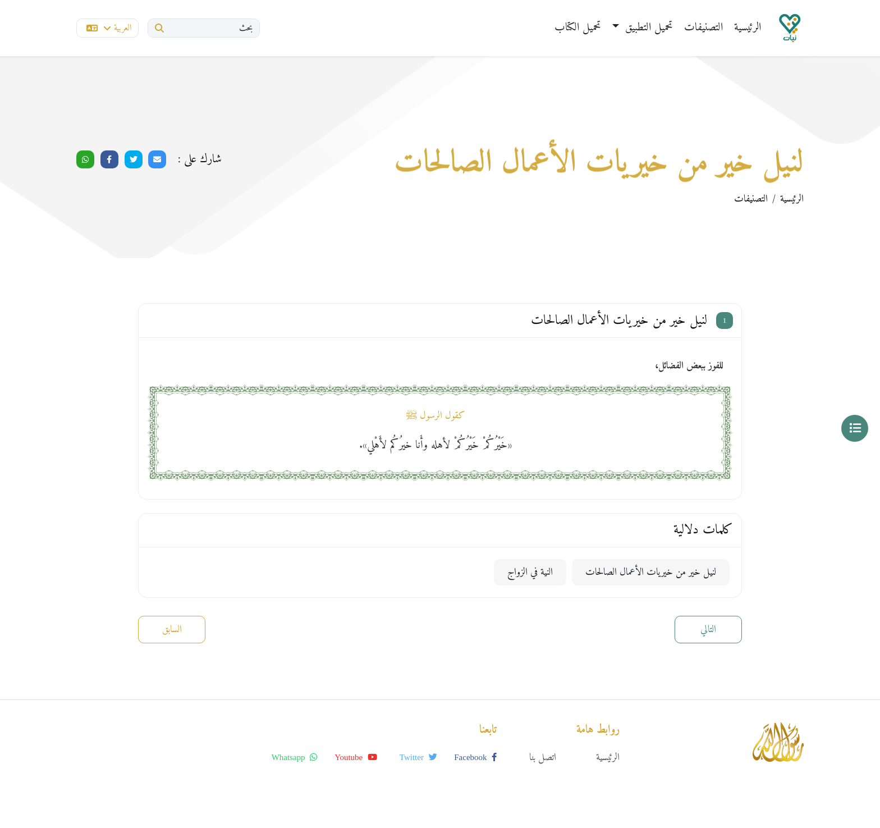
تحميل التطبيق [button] (647, 28)
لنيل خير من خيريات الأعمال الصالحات (650, 572)
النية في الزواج (530, 572)
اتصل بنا (542, 757)
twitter (418, 757)
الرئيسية (747, 28)
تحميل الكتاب (577, 28)
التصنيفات (703, 28)
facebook (475, 757)
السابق (172, 629)
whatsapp (295, 757)
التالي (708, 629)
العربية (108, 28)
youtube (355, 757)
